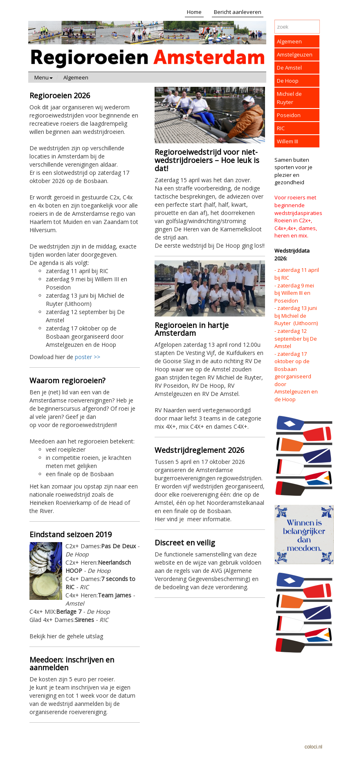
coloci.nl (313, 747)
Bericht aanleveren (237, 12)
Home (194, 12)
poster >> (87, 357)
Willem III (287, 141)
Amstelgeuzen (294, 54)
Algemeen (75, 77)
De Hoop (288, 80)
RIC (281, 128)
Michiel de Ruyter (289, 98)
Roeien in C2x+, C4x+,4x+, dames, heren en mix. (295, 228)
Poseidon (289, 115)
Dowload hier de (84, 225)
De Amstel (289, 67)
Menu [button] (43, 77)
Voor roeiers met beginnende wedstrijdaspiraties (298, 205)
